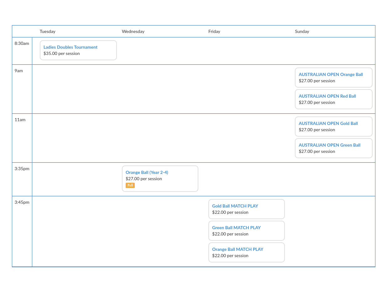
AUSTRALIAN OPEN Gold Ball (328, 123)
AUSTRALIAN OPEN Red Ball (327, 96)
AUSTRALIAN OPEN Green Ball (329, 145)
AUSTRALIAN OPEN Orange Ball (331, 74)
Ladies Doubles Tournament (71, 47)
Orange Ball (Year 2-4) (147, 172)
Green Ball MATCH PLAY (236, 227)
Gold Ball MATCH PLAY (235, 205)
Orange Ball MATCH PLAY (237, 249)
